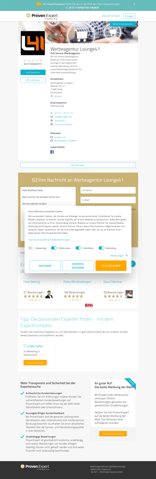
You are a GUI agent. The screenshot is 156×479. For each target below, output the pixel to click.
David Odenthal (113, 282)
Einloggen (129, 16)
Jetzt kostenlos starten (113, 433)
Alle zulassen (111, 265)
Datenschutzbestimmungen (57, 239)
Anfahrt (58, 96)
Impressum (35, 239)
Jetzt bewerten (33, 72)
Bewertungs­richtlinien (99, 466)
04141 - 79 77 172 (64, 112)
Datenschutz (95, 469)
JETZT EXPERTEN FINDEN (82, 7)
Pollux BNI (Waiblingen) (77, 282)
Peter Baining (32, 282)
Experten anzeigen (35, 362)
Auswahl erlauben (78, 265)
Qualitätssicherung (116, 466)
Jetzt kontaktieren (122, 23)
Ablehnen (45, 265)
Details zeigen (115, 255)
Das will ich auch (111, 15)
